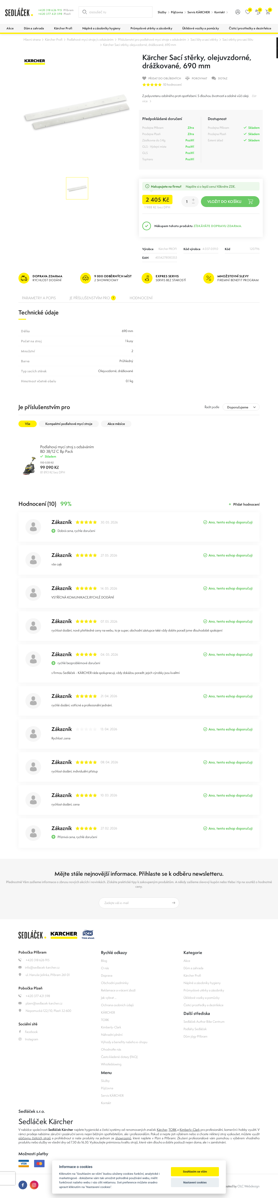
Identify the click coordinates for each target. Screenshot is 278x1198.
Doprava (106, 975)
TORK (105, 1020)
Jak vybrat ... (108, 998)
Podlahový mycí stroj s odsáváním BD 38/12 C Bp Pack (67, 449)
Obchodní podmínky (115, 983)
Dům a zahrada (193, 968)
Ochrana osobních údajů (117, 1005)
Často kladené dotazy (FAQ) (119, 1057)
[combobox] (241, 407)
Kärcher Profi (54, 39)
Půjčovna (177, 12)
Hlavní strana (32, 39)
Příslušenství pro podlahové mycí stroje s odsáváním (152, 39)
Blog (104, 961)
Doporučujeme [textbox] (237, 407)
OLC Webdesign (248, 1186)
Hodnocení (141, 298)
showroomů (123, 1138)
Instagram (28, 1039)
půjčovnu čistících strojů (34, 1138)
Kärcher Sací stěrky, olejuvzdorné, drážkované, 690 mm (139, 45)
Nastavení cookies (195, 1182)
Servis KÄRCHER (198, 12)
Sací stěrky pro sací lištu (237, 39)
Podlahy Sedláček (195, 1029)
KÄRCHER (108, 1012)
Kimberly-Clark (111, 1027)
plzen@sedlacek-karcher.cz (40, 1003)
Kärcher (162, 1130)
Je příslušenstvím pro (93, 298)
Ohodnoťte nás (111, 1049)
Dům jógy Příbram (195, 1036)
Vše (27, 423)
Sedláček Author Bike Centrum (204, 1021)
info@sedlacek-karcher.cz (39, 967)
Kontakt (219, 12)
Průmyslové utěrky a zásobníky (204, 990)
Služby (162, 12)
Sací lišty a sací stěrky (204, 39)
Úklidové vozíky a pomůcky (202, 998)
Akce (187, 961)
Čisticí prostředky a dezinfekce (203, 1005)
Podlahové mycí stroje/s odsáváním (90, 39)
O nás (105, 968)
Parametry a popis (39, 298)
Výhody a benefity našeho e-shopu (124, 1042)
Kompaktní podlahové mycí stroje (68, 423)
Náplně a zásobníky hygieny (202, 983)
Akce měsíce (116, 423)
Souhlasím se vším (195, 1171)
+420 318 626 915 (50, 10)
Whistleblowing (111, 1064)
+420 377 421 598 (50, 14)
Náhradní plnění (111, 1035)
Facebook (28, 1032)
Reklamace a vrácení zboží (118, 990)
